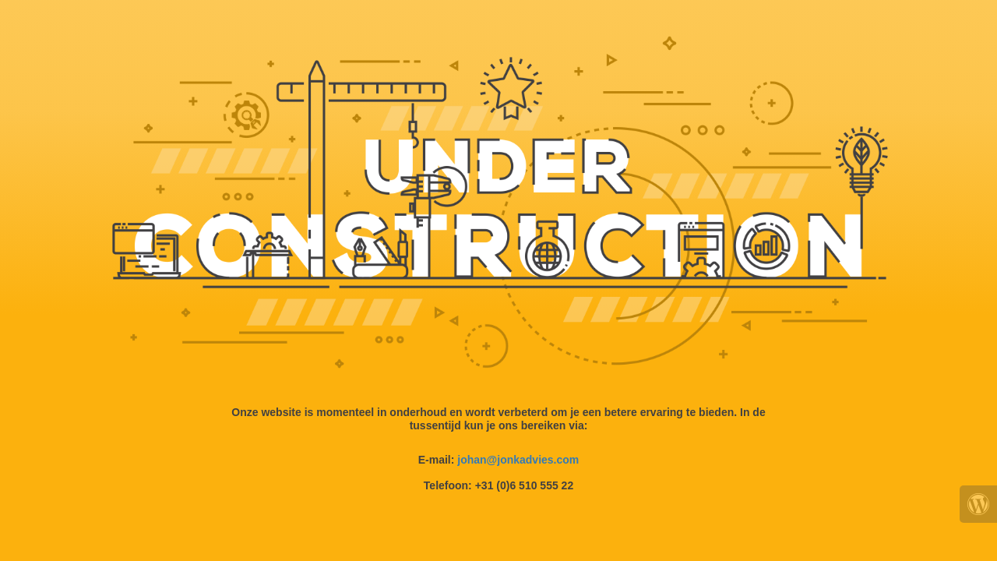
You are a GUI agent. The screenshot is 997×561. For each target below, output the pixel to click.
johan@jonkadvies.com (518, 459)
